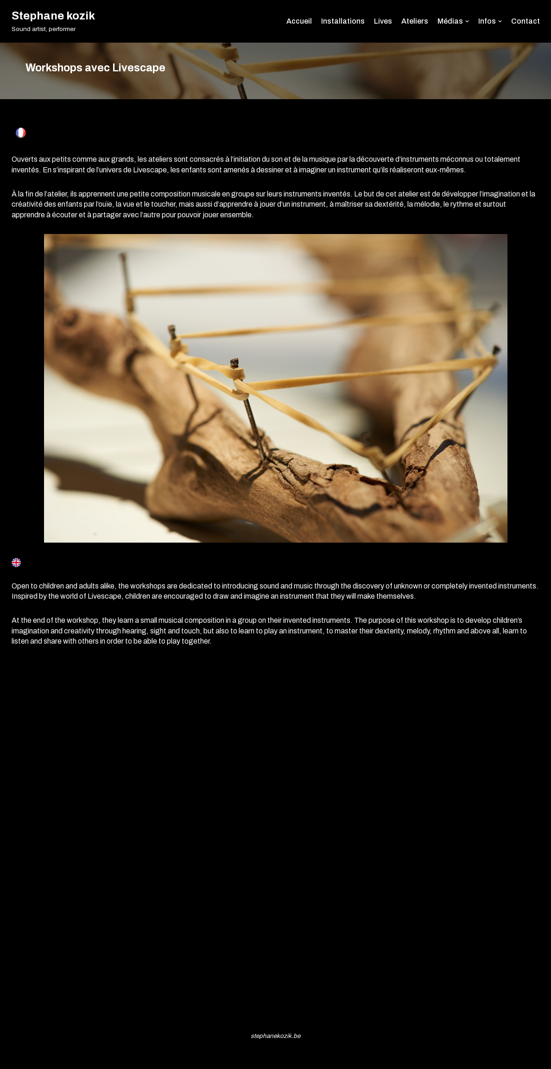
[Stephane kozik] (53, 21)
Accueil (299, 21)
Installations (343, 21)
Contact (525, 21)
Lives (383, 21)
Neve (21, 1058)
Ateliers (414, 21)
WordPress (95, 1058)
